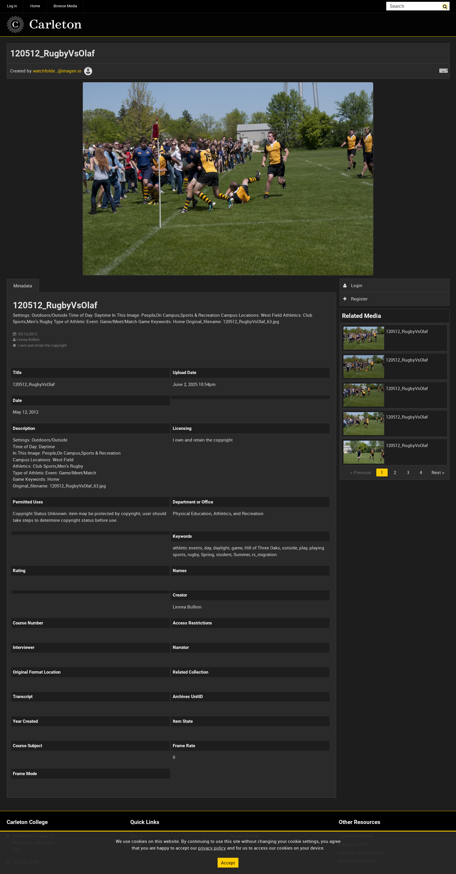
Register (355, 299)
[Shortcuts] (443, 69)
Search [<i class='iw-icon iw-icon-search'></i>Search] (446, 5)
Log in (12, 5)
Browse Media (65, 5)
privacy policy (212, 848)
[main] (228, 423)
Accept (228, 862)
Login (352, 285)
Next (438, 472)
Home (35, 5)
